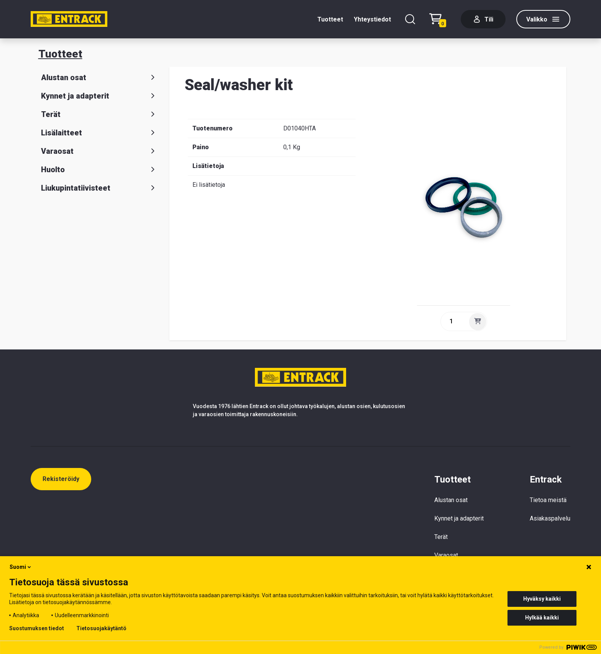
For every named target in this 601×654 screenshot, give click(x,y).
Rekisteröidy (61, 479)
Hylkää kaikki (542, 617)
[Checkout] (439, 19)
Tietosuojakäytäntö (101, 628)
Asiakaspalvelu (550, 518)
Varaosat (99, 151)
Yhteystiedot (372, 19)
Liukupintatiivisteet (99, 188)
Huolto (99, 169)
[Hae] (410, 19)
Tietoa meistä (548, 500)
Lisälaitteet (99, 132)
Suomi (21, 567)
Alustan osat (99, 77)
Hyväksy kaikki (542, 599)
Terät (99, 114)
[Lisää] (477, 321)
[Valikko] (543, 19)
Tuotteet (330, 19)
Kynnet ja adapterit (99, 95)
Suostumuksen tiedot (36, 628)
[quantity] (454, 321)
